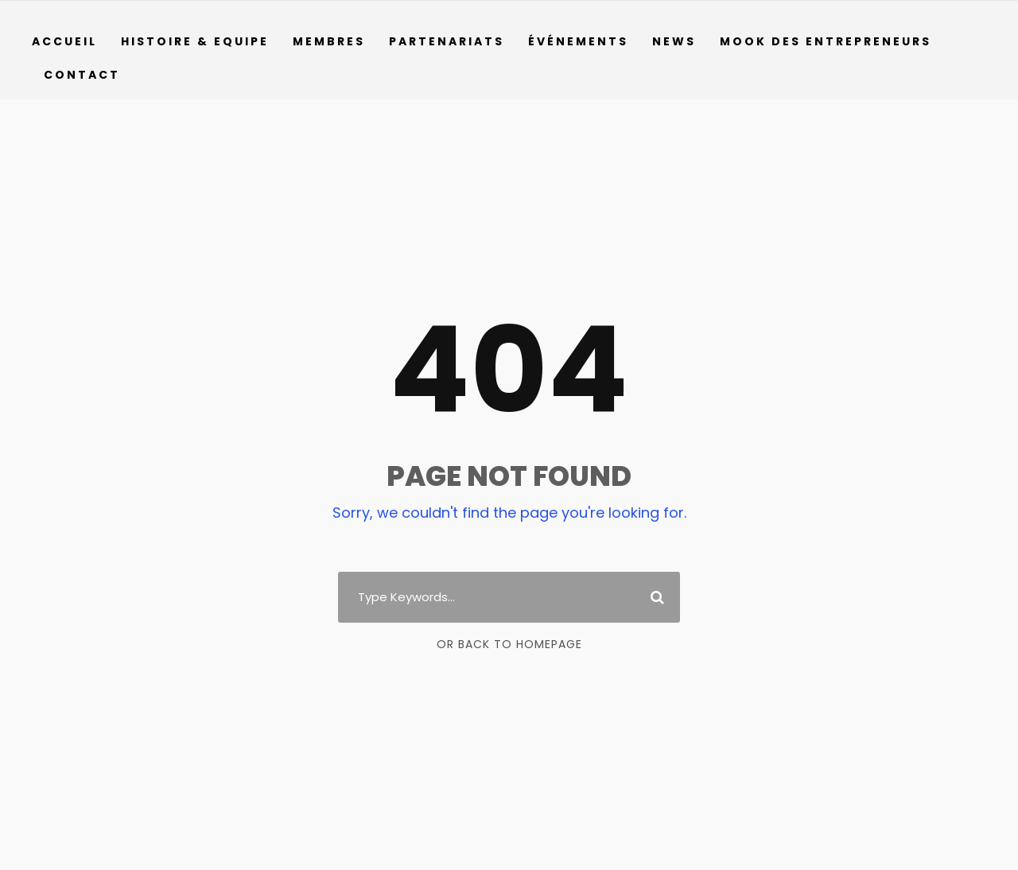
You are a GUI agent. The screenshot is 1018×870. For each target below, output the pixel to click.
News (676, 41)
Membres (332, 41)
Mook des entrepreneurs (830, 41)
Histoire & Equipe (196, 41)
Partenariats (449, 41)
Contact (79, 74)
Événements (580, 41)
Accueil (65, 41)
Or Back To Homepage (509, 644)
